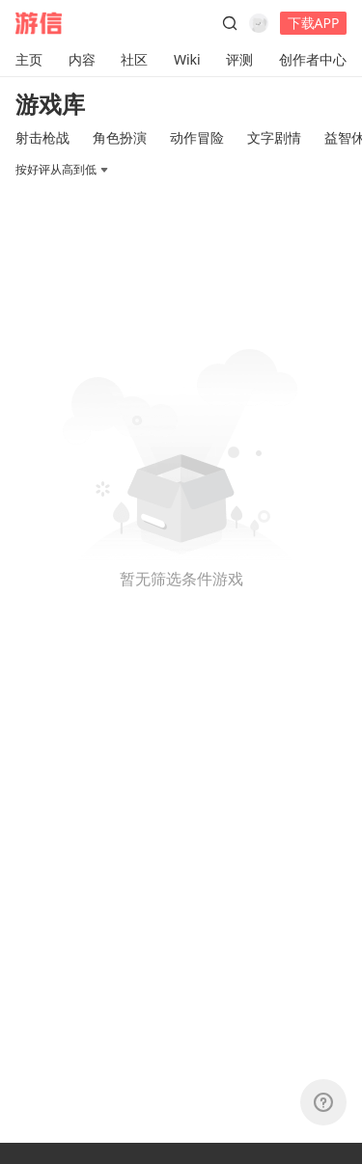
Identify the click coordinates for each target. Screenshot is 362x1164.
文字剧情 (274, 137)
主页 (28, 59)
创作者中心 (313, 59)
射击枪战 (42, 137)
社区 (134, 59)
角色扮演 (120, 137)
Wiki (187, 59)
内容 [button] (82, 59)
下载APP (314, 23)
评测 (239, 59)
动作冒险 (197, 137)
